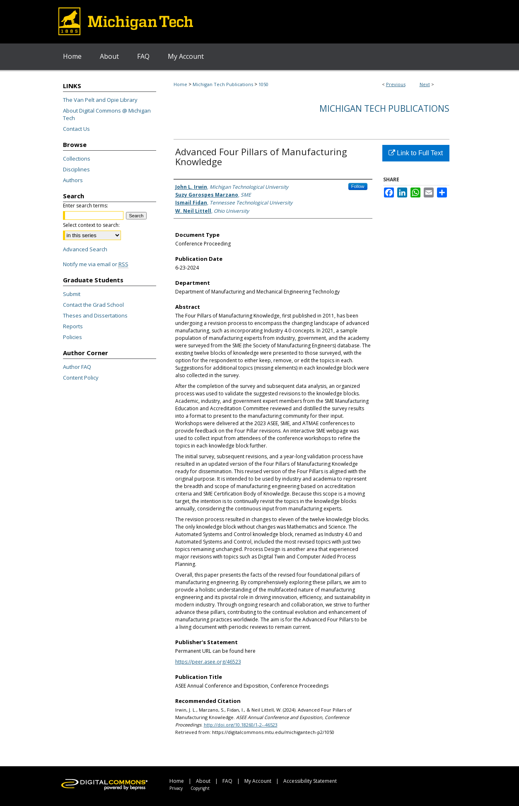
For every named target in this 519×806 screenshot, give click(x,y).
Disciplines (76, 169)
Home (180, 84)
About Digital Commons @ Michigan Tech (107, 114)
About (203, 780)
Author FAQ (77, 367)
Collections (76, 158)
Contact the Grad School (93, 304)
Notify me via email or (95, 264)
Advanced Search (85, 249)
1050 (263, 84)
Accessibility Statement (310, 780)
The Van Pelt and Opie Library (100, 99)
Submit (71, 294)
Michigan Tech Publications (223, 84)
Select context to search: (91, 225)
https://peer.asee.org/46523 (208, 661)
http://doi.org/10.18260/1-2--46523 (241, 725)
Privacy (176, 788)
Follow (358, 186)
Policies (72, 337)
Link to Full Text (416, 152)
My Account (257, 780)
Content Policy (81, 377)
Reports (73, 326)
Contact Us (76, 128)
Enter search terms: (85, 205)
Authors (73, 180)
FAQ (227, 780)
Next (425, 84)
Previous (396, 84)
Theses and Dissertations (95, 315)
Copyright (200, 788)
